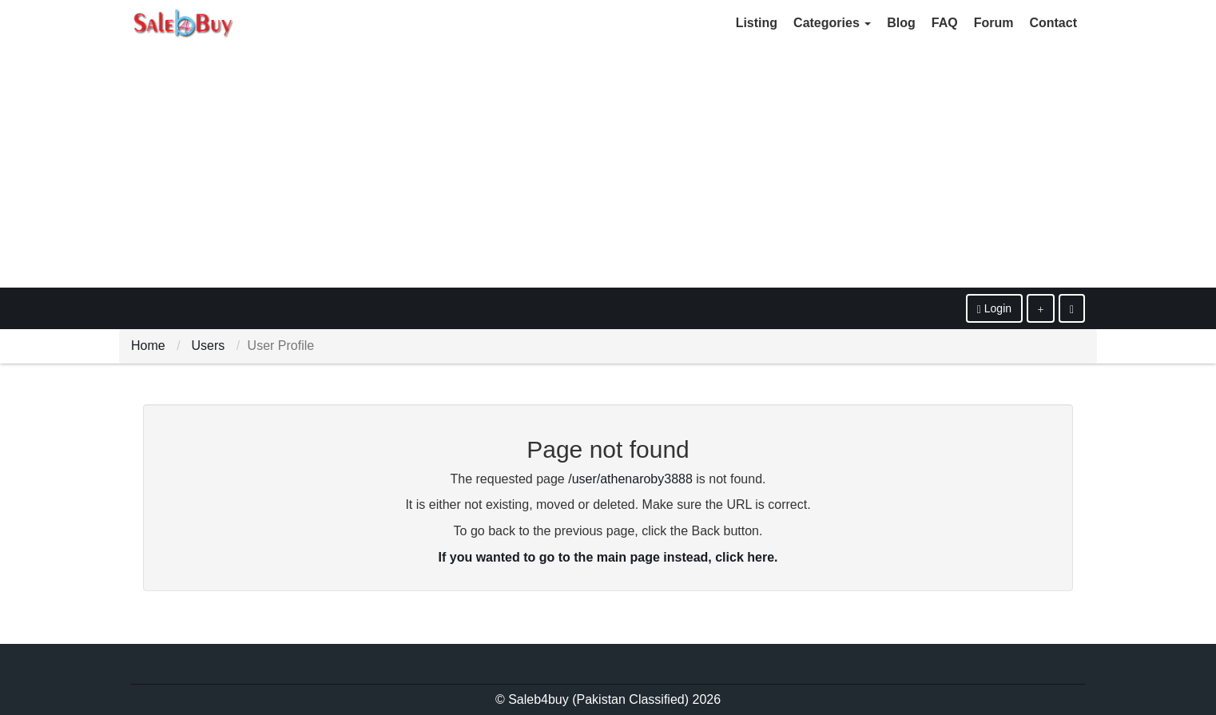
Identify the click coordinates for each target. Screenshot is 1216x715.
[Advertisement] (608, 168)
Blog (901, 23)
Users (208, 345)
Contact (1053, 23)
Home (148, 345)
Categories (832, 23)
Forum (994, 23)
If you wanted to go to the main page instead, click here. (608, 557)
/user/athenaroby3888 (630, 479)
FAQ (945, 23)
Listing (756, 23)
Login (994, 309)
